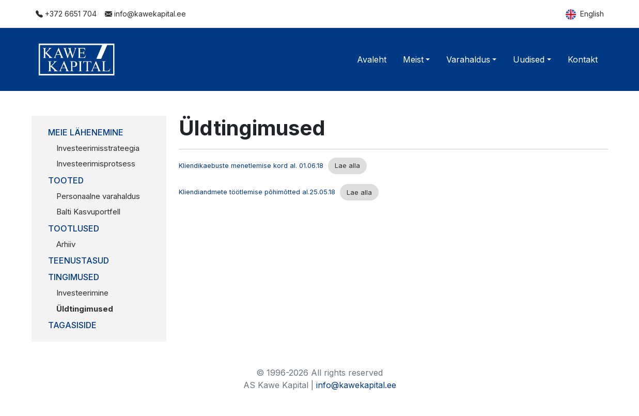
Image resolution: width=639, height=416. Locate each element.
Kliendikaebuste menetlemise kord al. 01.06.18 (251, 166)
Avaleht (371, 59)
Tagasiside (72, 325)
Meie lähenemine (85, 132)
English (585, 14)
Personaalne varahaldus (98, 196)
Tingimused (73, 277)
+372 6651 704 (66, 13)
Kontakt (583, 59)
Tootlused (73, 228)
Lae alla (347, 166)
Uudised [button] (528, 59)
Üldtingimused (84, 309)
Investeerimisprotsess (95, 163)
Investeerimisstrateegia (97, 148)
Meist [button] (413, 59)
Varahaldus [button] (468, 59)
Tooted (66, 180)
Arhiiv (65, 244)
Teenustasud (78, 260)
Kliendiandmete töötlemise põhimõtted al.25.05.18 (257, 192)
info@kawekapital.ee (145, 13)
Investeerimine (82, 293)
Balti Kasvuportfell (88, 212)
